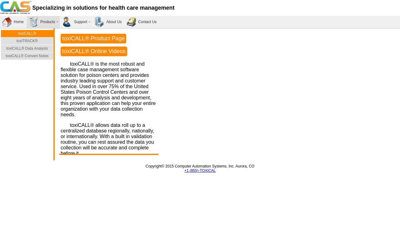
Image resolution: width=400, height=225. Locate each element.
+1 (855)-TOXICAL (200, 170)
